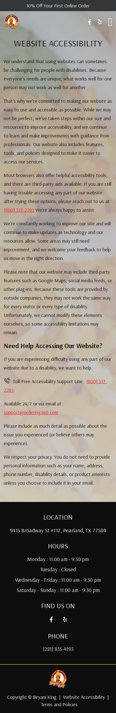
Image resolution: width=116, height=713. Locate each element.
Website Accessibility (84, 697)
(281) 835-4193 (58, 649)
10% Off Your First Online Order (58, 5)
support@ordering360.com (31, 412)
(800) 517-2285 (19, 210)
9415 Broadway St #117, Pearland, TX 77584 (58, 530)
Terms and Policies (59, 704)
